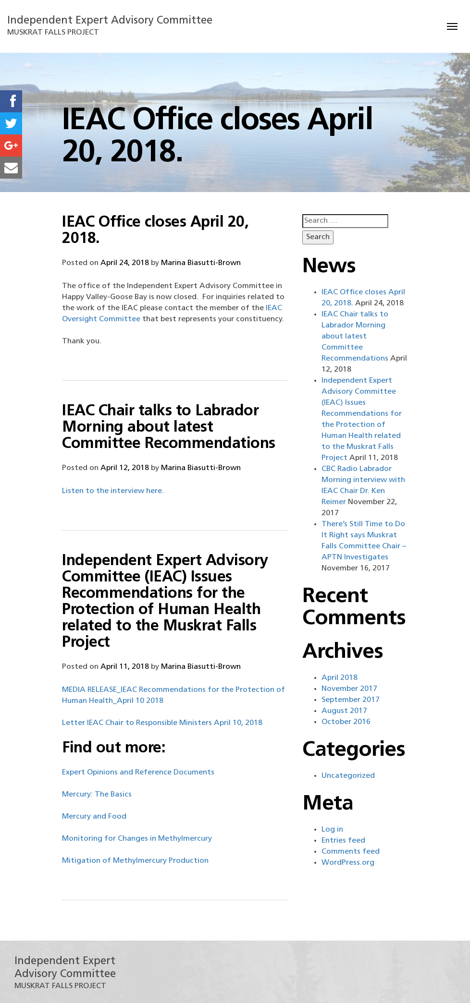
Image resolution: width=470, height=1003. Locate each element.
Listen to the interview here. (113, 491)
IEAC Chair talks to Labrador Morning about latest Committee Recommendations (168, 428)
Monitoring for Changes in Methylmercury (137, 839)
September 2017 (351, 700)
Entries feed (343, 841)
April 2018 (340, 678)
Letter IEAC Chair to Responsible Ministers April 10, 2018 (162, 723)
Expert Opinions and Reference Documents (138, 772)
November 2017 (349, 689)
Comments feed (351, 852)
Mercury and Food (94, 817)
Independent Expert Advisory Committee (109, 20)
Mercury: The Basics (97, 794)
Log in (332, 830)
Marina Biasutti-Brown (201, 263)
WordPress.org (348, 863)
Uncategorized (348, 776)
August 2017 (344, 711)
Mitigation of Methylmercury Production (135, 861)
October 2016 (346, 722)
